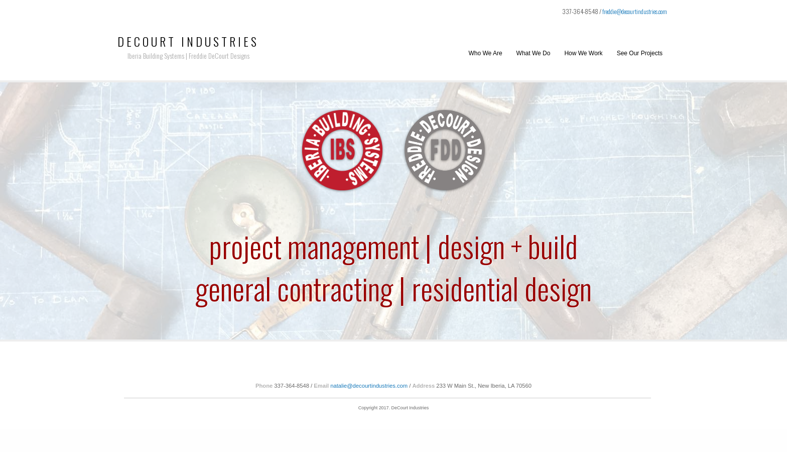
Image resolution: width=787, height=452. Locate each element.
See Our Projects (640, 53)
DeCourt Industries (188, 41)
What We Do (533, 53)
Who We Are (485, 53)
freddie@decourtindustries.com (634, 11)
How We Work (583, 53)
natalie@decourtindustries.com (369, 386)
